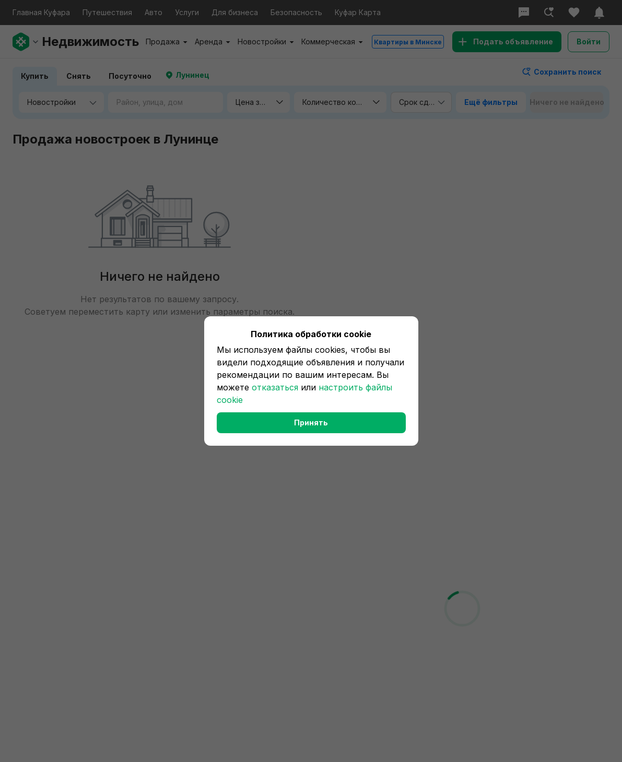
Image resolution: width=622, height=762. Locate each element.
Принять (311, 422)
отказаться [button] (275, 387)
